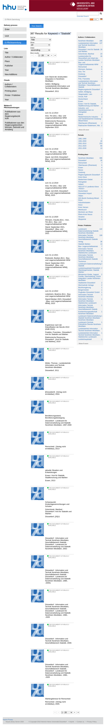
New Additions (11, 74)
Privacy (10, 719)
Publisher (9, 66)
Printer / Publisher (12, 95)
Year (7, 70)
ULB (7, 36)
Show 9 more (83, 343)
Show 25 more (84, 130)
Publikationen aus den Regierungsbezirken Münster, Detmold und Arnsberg (14, 126)
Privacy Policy (91, 722)
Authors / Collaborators (10, 85)
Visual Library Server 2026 (15, 722)
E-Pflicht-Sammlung (12, 19)
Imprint (5, 719)
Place (7, 61)
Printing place (11, 91)
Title (6, 52)
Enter (7, 29)
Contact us (80, 722)
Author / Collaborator (14, 57)
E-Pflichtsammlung (13, 42)
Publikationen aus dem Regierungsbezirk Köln (12, 115)
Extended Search (83, 16)
